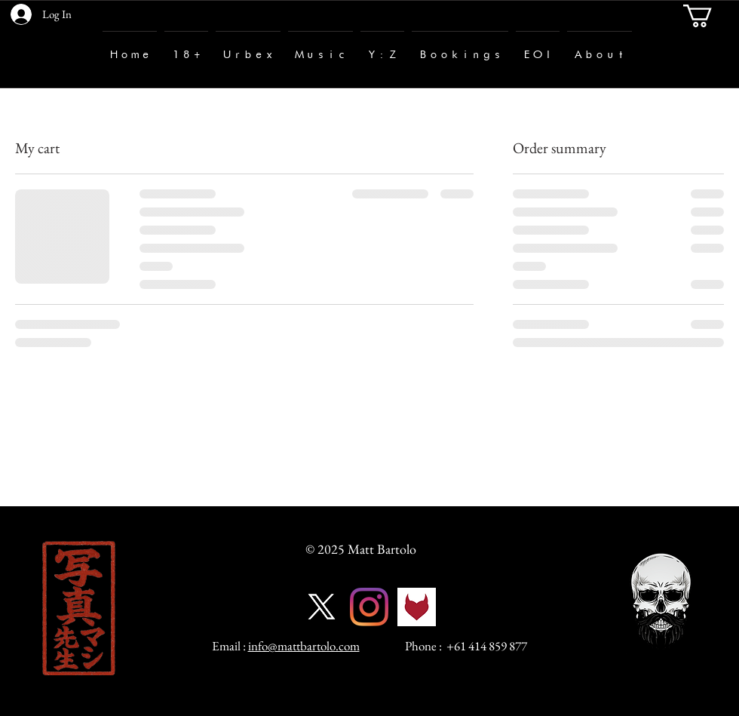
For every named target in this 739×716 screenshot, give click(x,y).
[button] (711, 16)
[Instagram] (369, 607)
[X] (321, 607)
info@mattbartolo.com (304, 646)
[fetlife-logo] (416, 607)
